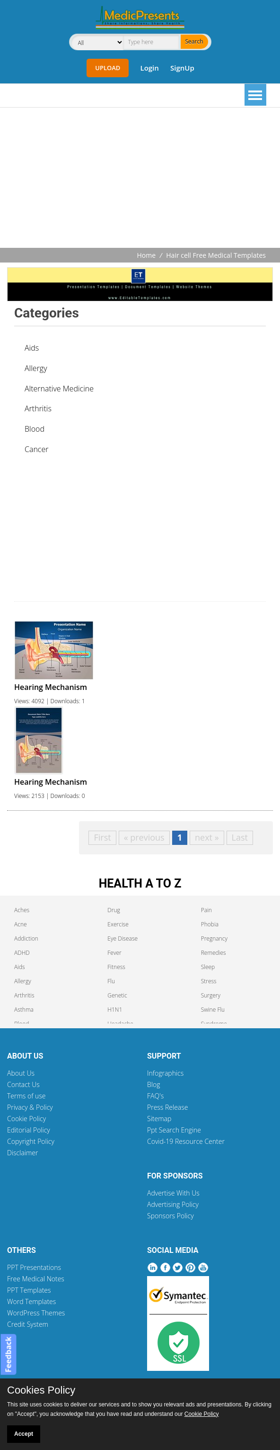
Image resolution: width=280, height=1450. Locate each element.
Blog (153, 1084)
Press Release (167, 1107)
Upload (107, 67)
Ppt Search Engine (174, 1129)
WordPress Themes (36, 1312)
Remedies (213, 953)
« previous (144, 837)
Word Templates (31, 1301)
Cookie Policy (26, 1118)
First (102, 837)
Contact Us (23, 1084)
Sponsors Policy (170, 1215)
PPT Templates (29, 1290)
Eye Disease (122, 938)
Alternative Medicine (59, 388)
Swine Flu (213, 1010)
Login (149, 67)
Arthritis (38, 408)
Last (240, 837)
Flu (111, 981)
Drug (113, 910)
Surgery (210, 995)
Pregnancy (214, 938)
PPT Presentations (34, 1267)
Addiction (26, 938)
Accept (23, 1434)
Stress (209, 981)
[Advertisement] (143, 178)
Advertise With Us (173, 1192)
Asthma (24, 1010)
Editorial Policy (28, 1129)
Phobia (210, 924)
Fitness (116, 967)
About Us (21, 1073)
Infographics (165, 1073)
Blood (34, 429)
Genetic (117, 995)
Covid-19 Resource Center (186, 1141)
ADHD (22, 953)
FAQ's (155, 1095)
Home (146, 255)
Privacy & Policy (30, 1107)
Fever (114, 953)
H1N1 (114, 1010)
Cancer (36, 449)
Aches (21, 910)
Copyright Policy (30, 1141)
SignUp (182, 67)
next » (207, 837)
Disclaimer (22, 1152)
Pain (206, 910)
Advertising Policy (173, 1204)
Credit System (27, 1324)
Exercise (117, 924)
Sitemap (159, 1118)
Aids (32, 348)
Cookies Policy (41, 1390)
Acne (20, 924)
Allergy (36, 368)
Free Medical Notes (35, 1278)
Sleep (208, 967)
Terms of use (26, 1095)
